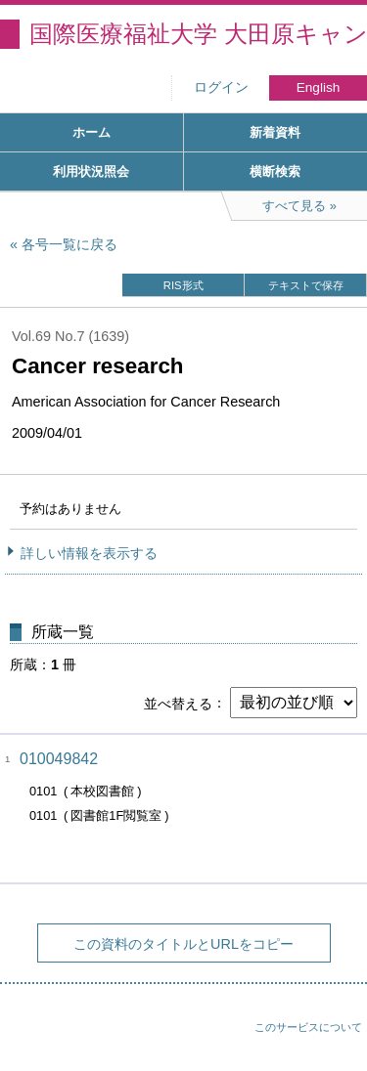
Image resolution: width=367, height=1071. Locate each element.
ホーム (91, 132)
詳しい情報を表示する (89, 553)
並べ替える (178, 702)
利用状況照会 (91, 171)
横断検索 (275, 171)
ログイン (221, 87)
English (319, 87)
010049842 (59, 758)
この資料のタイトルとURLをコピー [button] (183, 944)
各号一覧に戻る (69, 244)
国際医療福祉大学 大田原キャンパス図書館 (198, 34)
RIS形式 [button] (183, 285)
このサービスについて (308, 1027)
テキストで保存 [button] (306, 285)
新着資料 (275, 132)
